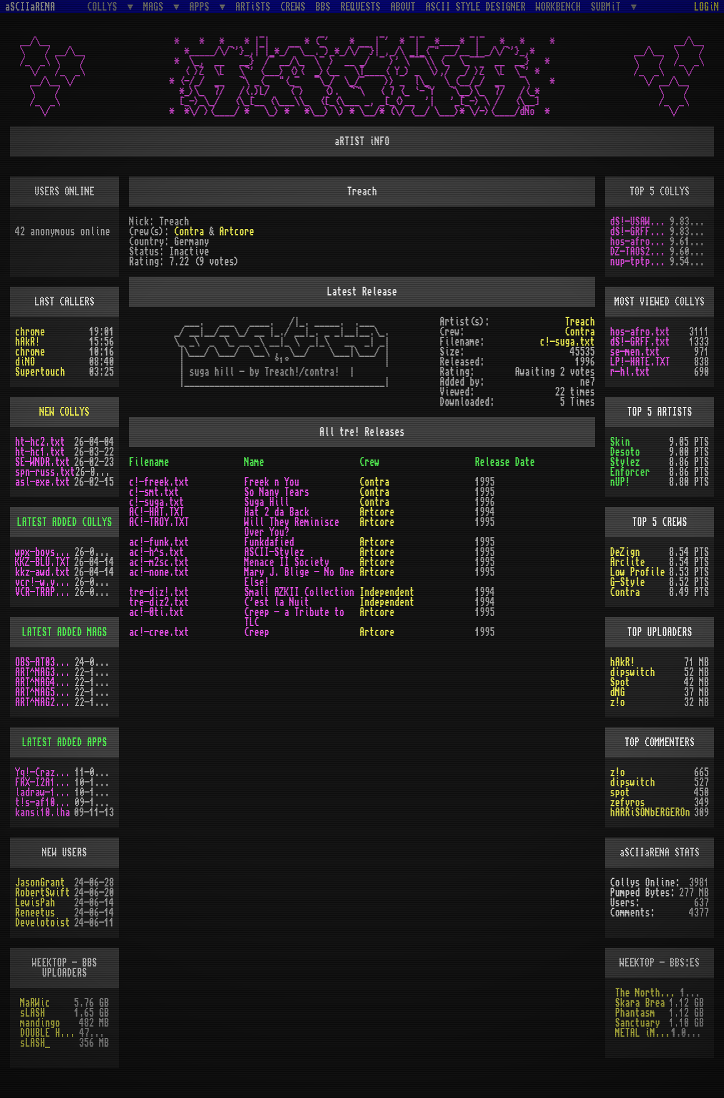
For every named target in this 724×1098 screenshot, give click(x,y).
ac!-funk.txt (159, 542)
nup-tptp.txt (640, 262)
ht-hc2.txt (40, 442)
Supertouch (40, 372)
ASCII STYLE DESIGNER (476, 7)
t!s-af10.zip (44, 803)
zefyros (627, 803)
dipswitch (632, 672)
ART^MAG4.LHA (44, 682)
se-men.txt (635, 352)
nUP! (620, 482)
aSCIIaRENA (30, 7)
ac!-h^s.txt (156, 552)
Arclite (627, 562)
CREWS (292, 7)
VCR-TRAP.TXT (44, 592)
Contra (189, 232)
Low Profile (637, 572)
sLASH (32, 1013)
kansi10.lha (42, 813)
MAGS (155, 6)
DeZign (625, 552)
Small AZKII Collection (299, 592)
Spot (620, 682)
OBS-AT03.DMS (44, 662)
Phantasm (635, 1013)
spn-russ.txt (45, 472)
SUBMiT (608, 6)
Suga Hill (266, 502)
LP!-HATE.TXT (640, 362)
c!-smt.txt (154, 492)
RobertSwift (42, 893)
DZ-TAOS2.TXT (640, 252)
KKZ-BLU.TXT (42, 562)
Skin (620, 442)
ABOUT (403, 7)
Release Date (505, 462)
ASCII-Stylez (274, 552)
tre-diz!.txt (159, 592)
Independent (386, 592)
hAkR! (27, 342)
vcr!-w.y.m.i (44, 582)
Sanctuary (637, 1023)
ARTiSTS (252, 7)
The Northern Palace (647, 993)
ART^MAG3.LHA (44, 672)
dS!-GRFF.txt (640, 232)
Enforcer (630, 472)
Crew (369, 462)
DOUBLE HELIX (49, 1033)
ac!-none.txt (159, 572)
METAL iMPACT (643, 1033)
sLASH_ (35, 1043)
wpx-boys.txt (44, 552)
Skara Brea (640, 1003)
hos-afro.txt (640, 242)
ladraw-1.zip (44, 793)
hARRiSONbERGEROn (650, 813)
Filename (149, 462)
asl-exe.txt (42, 482)
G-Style (627, 582)
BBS (322, 7)
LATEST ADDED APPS (64, 742)
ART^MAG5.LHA (44, 692)
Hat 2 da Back (276, 512)
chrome (30, 332)
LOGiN (706, 7)
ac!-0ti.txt (156, 612)
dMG (617, 692)
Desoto (625, 452)
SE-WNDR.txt (42, 462)
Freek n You (271, 482)
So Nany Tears (276, 492)
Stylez (625, 462)
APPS (202, 6)
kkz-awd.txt (42, 572)
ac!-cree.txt (159, 632)
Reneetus (35, 913)
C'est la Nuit (276, 602)
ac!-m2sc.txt (159, 562)
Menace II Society (286, 562)
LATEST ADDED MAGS (64, 632)
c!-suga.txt (567, 342)
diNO (25, 362)
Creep (256, 632)
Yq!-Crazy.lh (44, 772)
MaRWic (35, 1003)
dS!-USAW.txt (640, 222)
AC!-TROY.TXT (159, 522)
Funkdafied (269, 542)
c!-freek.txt (159, 482)
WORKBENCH (558, 7)
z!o (617, 702)
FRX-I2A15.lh (44, 782)
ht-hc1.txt (40, 452)
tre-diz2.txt (159, 602)
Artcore (236, 232)
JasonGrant (40, 883)
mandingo (40, 1023)
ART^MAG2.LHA (44, 702)
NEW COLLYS (64, 412)
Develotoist (42, 923)
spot (620, 793)
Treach (580, 322)
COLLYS (104, 6)
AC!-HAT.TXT (156, 512)
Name (254, 462)
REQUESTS (360, 7)
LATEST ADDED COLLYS (64, 522)
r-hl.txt (630, 372)
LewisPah (35, 903)
